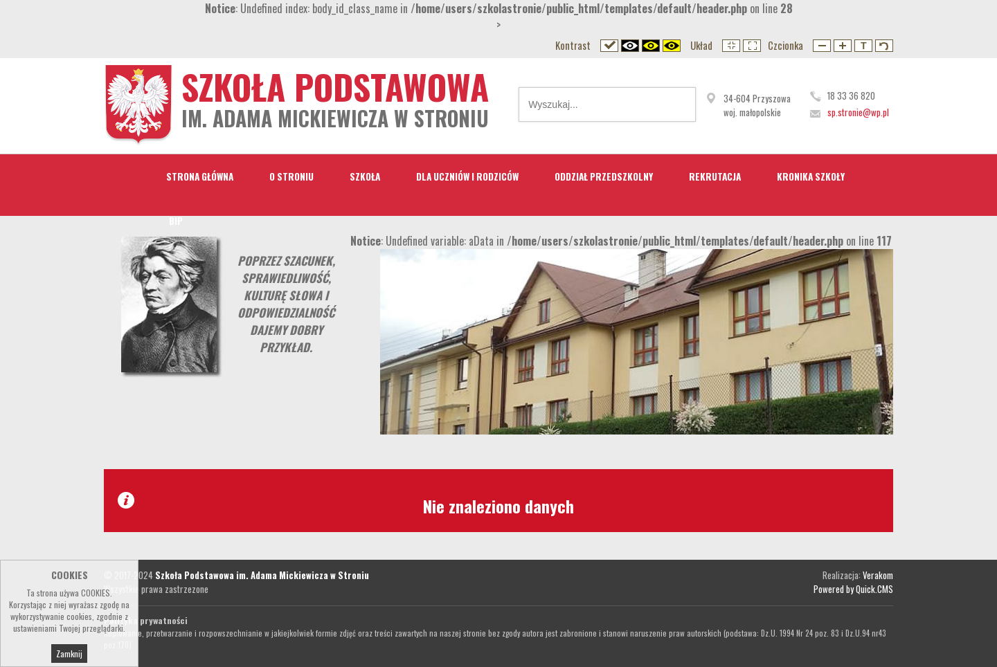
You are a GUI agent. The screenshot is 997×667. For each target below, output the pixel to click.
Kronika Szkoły (811, 176)
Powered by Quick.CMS (853, 589)
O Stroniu (291, 176)
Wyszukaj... (675, 104)
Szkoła (365, 176)
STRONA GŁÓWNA (199, 176)
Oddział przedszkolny (604, 176)
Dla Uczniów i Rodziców (467, 176)
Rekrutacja (715, 176)
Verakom (878, 575)
